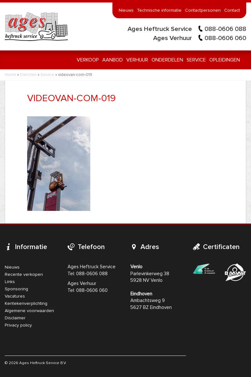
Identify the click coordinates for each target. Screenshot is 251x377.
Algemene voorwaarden (29, 311)
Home (10, 75)
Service (196, 59)
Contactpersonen (203, 10)
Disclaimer (15, 318)
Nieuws (126, 10)
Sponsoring (16, 289)
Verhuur (137, 59)
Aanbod (112, 59)
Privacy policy (18, 325)
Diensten (28, 75)
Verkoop (88, 59)
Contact (232, 10)
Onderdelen (167, 59)
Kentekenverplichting (26, 303)
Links (10, 282)
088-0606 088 (225, 29)
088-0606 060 (225, 38)
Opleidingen (224, 59)
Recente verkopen (24, 274)
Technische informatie (159, 10)
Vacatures (15, 296)
